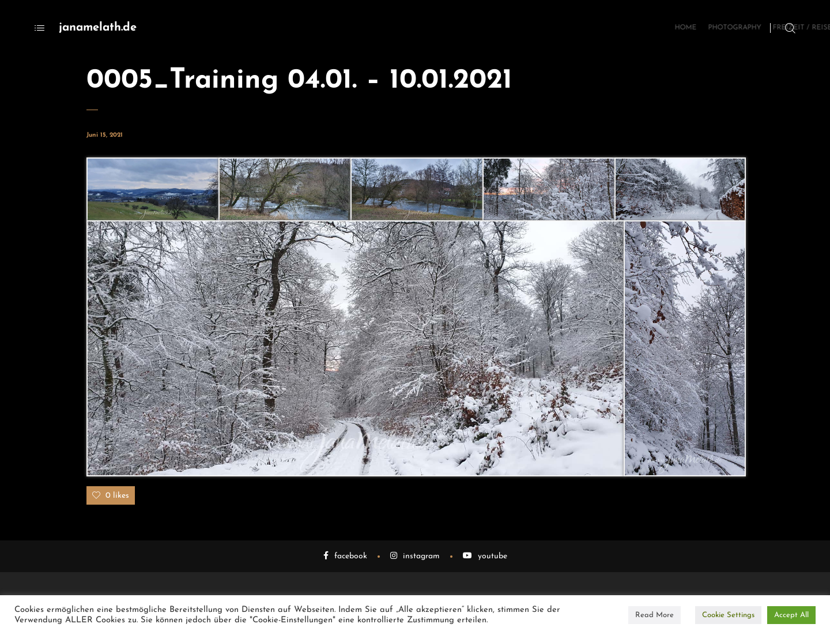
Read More (654, 615)
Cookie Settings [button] (728, 615)
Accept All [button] (791, 615)
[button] (153, 189)
